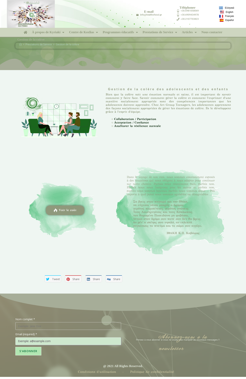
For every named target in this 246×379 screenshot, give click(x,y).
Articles (189, 32)
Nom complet (25, 319)
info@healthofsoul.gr (151, 14)
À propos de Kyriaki (48, 32)
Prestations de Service (160, 32)
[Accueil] (20, 44)
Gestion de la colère (67, 44)
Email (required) (26, 334)
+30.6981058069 (190, 10)
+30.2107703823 (190, 19)
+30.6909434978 (190, 14)
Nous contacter (211, 32)
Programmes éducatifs (120, 32)
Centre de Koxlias (83, 32)
